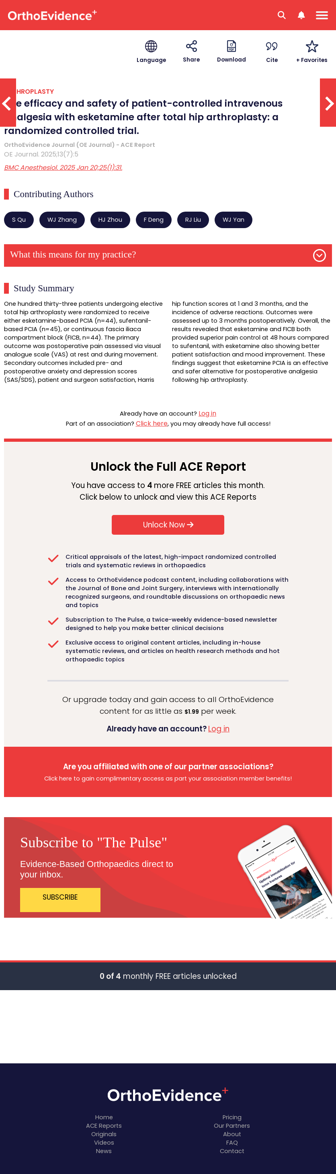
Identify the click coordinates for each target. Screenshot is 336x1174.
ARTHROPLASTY (29, 91)
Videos (104, 1143)
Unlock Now (168, 524)
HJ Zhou (110, 220)
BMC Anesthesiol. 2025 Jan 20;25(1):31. (63, 167)
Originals (104, 1134)
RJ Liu (193, 220)
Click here (152, 423)
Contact (232, 1151)
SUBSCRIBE (60, 897)
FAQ (232, 1143)
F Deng (154, 220)
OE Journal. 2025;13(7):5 (41, 154)
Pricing (232, 1117)
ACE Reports (104, 1126)
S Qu (19, 220)
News (104, 1151)
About (232, 1134)
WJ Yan (233, 220)
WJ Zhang (62, 220)
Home (104, 1117)
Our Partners (232, 1126)
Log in (207, 413)
